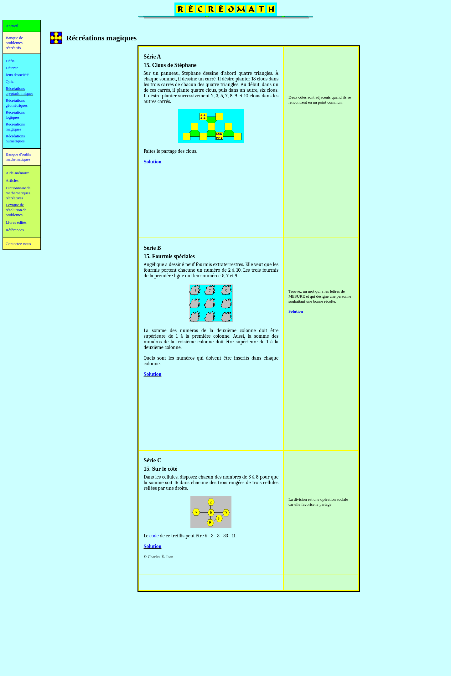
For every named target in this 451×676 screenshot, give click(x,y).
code (154, 536)
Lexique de (15, 204)
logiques (12, 117)
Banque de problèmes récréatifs (14, 42)
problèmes (14, 215)
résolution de (16, 209)
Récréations (15, 112)
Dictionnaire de (18, 188)
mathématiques (18, 193)
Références (15, 230)
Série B (152, 248)
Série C (152, 460)
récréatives (14, 198)
